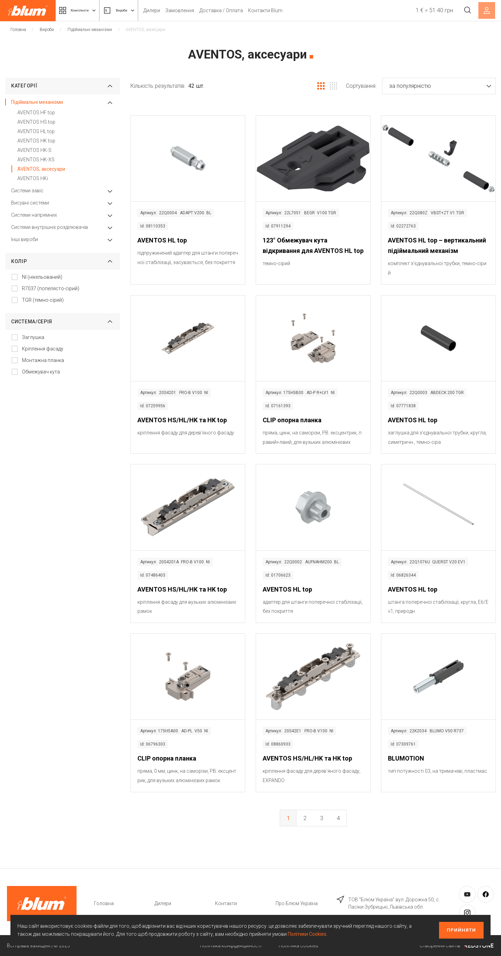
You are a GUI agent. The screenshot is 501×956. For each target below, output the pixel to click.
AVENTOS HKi (32, 178)
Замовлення (199, 10)
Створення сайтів (457, 945)
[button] (439, 86)
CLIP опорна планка (292, 420)
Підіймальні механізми (89, 29)
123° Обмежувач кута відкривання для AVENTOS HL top (313, 245)
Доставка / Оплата (241, 10)
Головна (18, 29)
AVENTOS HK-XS (36, 159)
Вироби (134, 10)
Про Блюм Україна (297, 903)
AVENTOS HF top (36, 112)
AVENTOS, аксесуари (41, 169)
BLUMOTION (406, 758)
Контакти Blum (285, 10)
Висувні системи (30, 203)
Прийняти (461, 930)
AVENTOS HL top (36, 131)
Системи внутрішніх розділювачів (49, 227)
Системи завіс (27, 190)
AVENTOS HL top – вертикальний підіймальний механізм (437, 245)
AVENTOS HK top (36, 141)
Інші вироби (24, 239)
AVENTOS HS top (36, 122)
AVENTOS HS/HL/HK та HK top (182, 420)
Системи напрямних (34, 215)
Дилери (171, 10)
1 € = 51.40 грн (430, 10)
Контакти (226, 903)
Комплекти (83, 10)
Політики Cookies (307, 934)
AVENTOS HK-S (34, 150)
